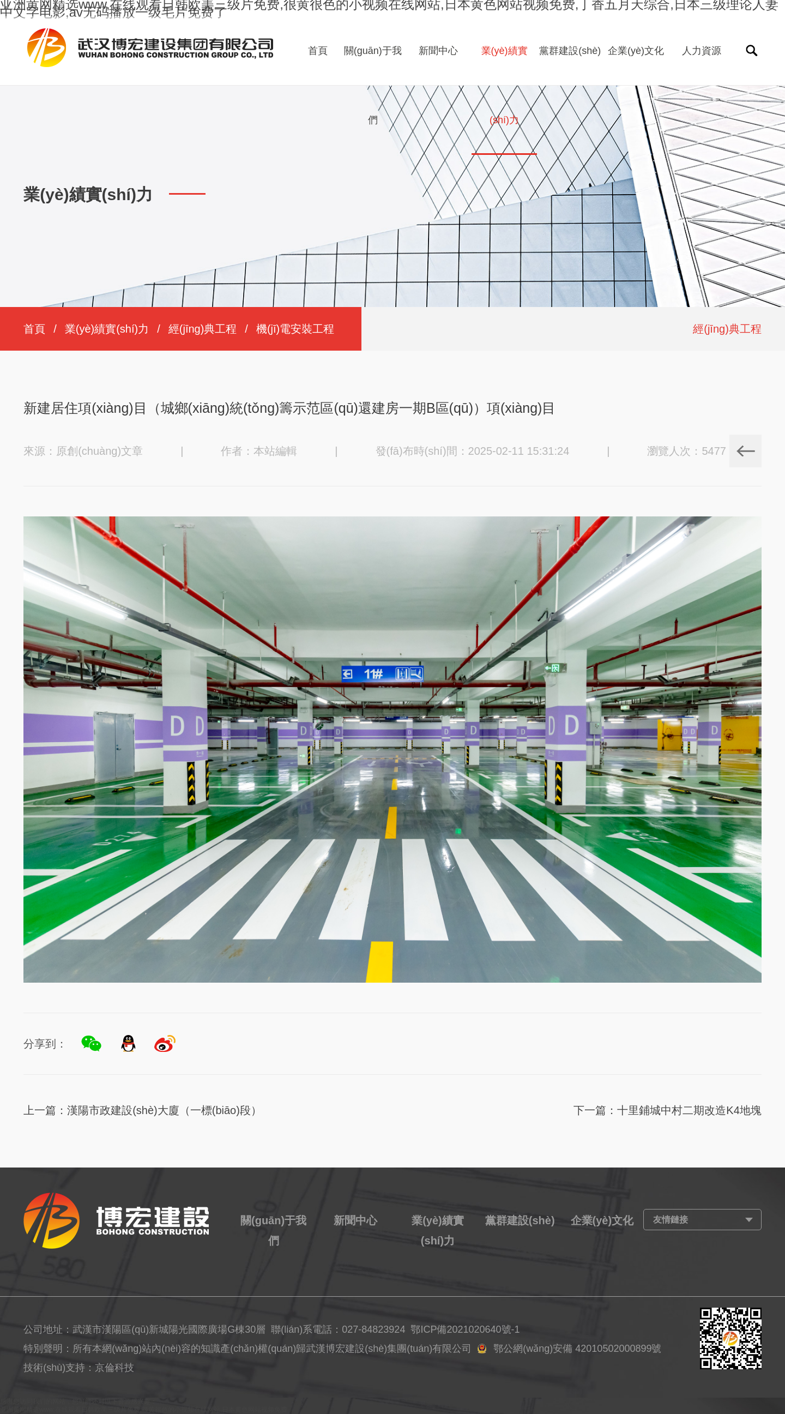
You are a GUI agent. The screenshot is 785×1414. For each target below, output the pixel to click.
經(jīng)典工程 (202, 329)
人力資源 (701, 50)
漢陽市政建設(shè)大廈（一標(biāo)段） (164, 1110)
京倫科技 (114, 1367)
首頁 (318, 50)
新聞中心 (438, 50)
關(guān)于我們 (373, 85)
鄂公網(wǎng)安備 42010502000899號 (577, 1348)
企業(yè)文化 (636, 50)
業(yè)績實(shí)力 (504, 85)
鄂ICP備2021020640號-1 (465, 1329)
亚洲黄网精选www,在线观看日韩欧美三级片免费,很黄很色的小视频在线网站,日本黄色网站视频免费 (143, 1409)
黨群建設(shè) (570, 50)
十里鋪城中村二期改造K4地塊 (689, 1110)
